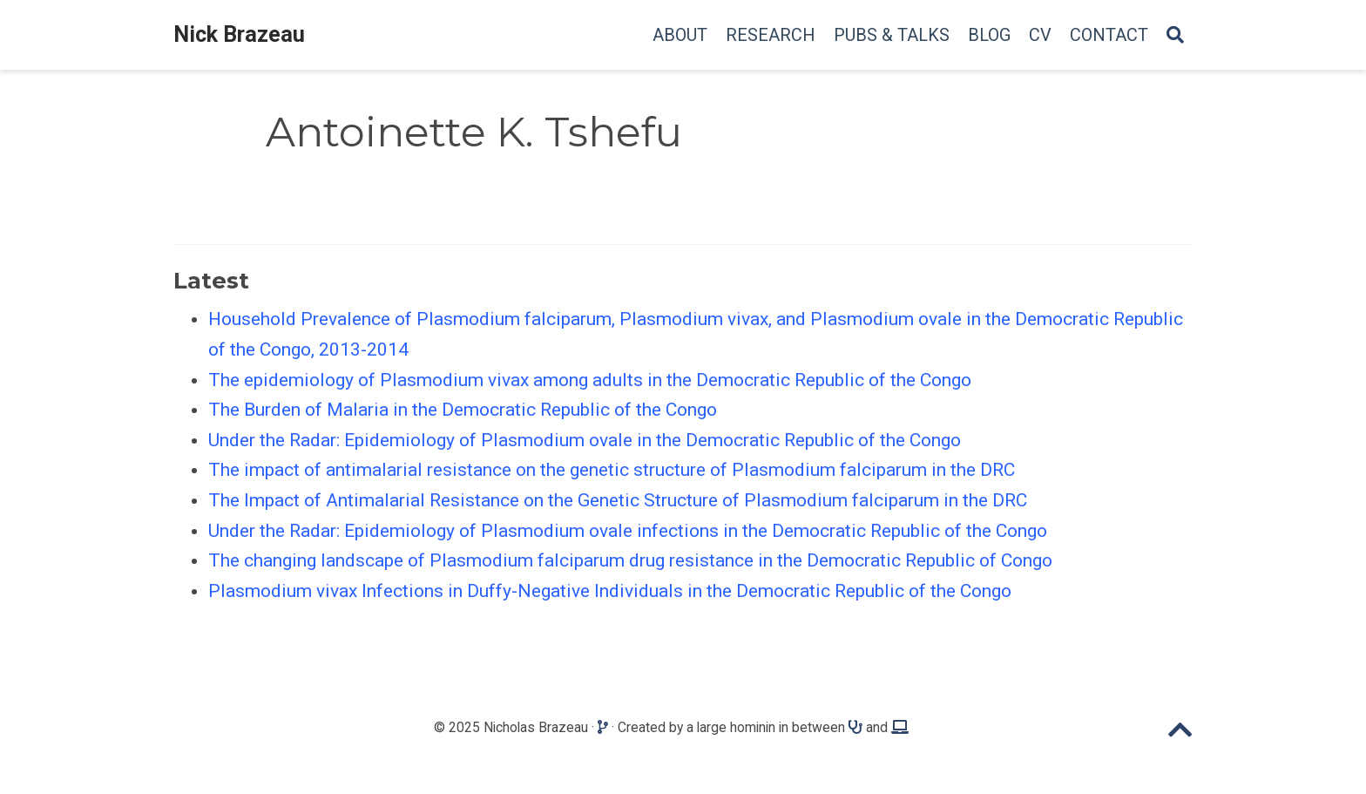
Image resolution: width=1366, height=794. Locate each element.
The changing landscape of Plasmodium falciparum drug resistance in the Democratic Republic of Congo (630, 560)
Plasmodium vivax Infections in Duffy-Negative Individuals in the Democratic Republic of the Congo (609, 590)
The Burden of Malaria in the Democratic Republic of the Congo (462, 409)
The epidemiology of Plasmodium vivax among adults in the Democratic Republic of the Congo (589, 380)
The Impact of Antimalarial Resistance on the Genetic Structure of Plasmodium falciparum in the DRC (617, 500)
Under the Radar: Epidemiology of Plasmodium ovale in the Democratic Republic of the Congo (584, 440)
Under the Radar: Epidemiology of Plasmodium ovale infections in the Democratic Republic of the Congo (627, 530)
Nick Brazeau (239, 34)
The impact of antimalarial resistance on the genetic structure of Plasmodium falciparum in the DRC (611, 469)
